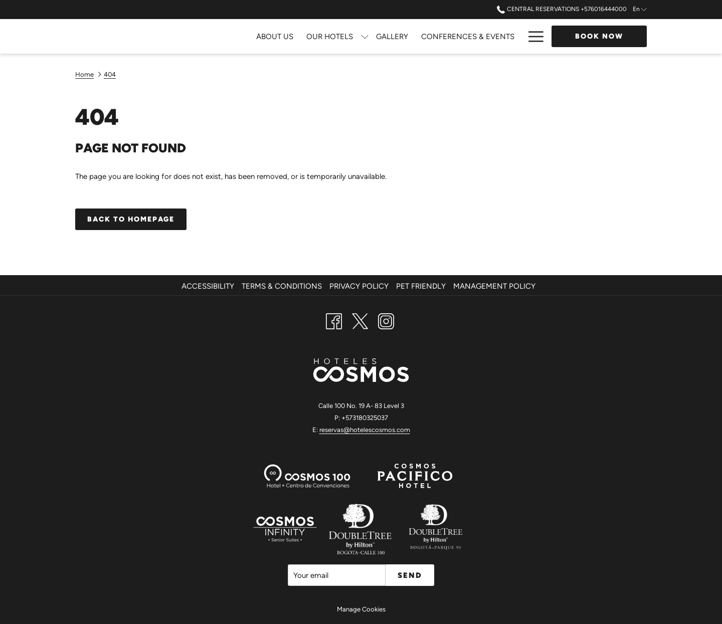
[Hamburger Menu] (532, 36)
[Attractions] (489, 36)
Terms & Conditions (282, 286)
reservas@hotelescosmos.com (364, 430)
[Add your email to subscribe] (337, 575)
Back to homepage (130, 219)
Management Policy (494, 286)
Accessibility (208, 286)
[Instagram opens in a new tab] (386, 320)
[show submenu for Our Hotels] (261, 36)
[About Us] (171, 36)
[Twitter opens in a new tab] (360, 320)
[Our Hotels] (226, 36)
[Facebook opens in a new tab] (334, 320)
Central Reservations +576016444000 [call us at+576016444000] (561, 9)
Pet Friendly (421, 286)
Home (84, 74)
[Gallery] (288, 36)
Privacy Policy (359, 286)
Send (410, 575)
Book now (599, 36)
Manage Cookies (361, 609)
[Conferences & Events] (364, 36)
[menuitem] (209, 286)
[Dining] (437, 36)
